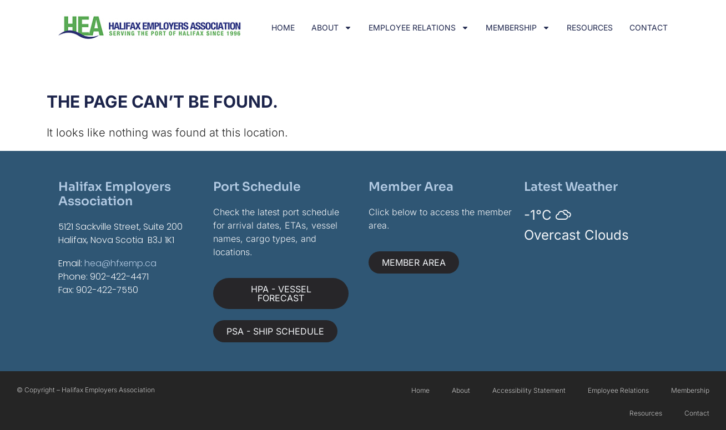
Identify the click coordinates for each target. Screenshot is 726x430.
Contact (648, 27)
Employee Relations (419, 27)
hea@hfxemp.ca (120, 263)
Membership (518, 27)
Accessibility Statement (529, 390)
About (331, 27)
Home (283, 27)
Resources (590, 27)
